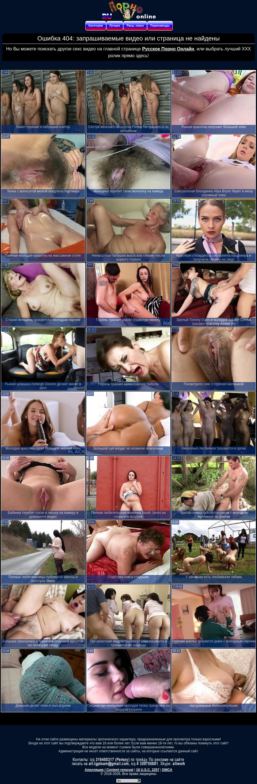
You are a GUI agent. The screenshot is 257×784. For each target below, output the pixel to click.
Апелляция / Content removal (109, 770)
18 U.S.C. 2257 (147, 770)
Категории (96, 25)
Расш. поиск (135, 25)
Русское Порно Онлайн (168, 48)
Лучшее (114, 25)
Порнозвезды (160, 25)
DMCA (167, 770)
